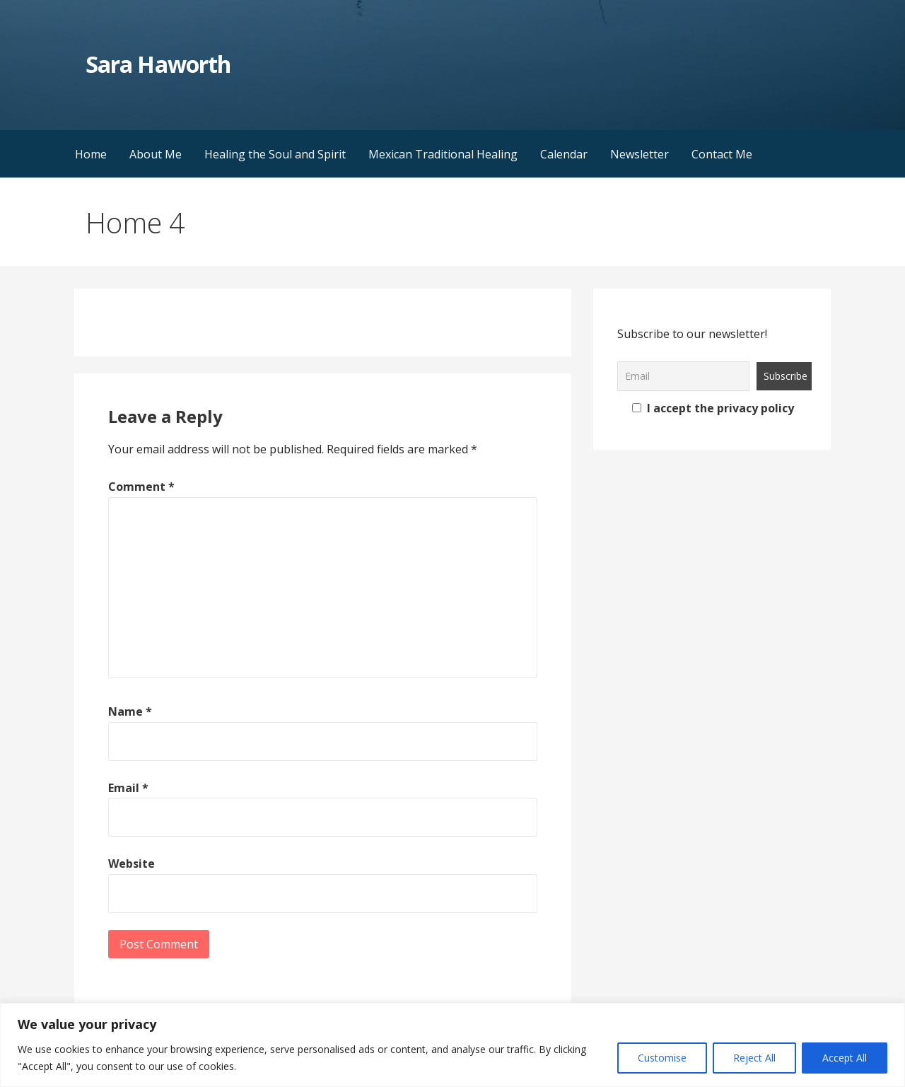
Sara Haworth (158, 64)
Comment (141, 486)
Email (128, 788)
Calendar (564, 154)
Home (91, 154)
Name (130, 711)
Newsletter (639, 154)
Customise (662, 1057)
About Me (155, 154)
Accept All (844, 1057)
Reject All (754, 1057)
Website (131, 863)
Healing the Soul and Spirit (275, 154)
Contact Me (721, 154)
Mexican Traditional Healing (443, 154)
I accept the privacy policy (713, 408)
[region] (452, 1045)
